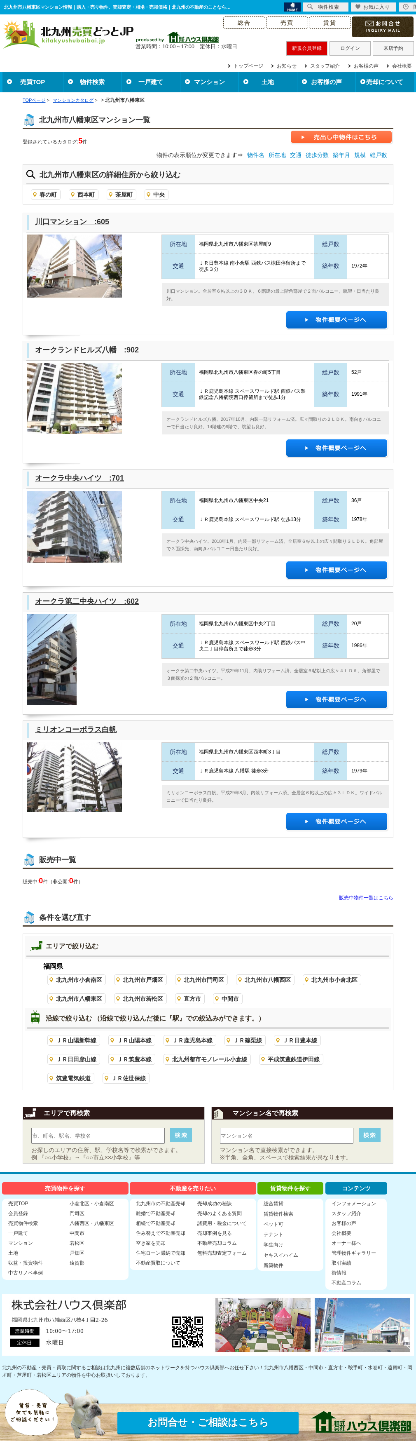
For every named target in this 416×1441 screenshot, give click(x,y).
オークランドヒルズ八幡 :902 (87, 350)
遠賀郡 (77, 1263)
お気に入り (372, 7)
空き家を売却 (151, 1243)
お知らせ (287, 66)
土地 (268, 81)
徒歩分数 (317, 155)
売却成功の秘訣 (214, 1203)
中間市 (230, 998)
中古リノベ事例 (25, 1273)
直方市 (192, 998)
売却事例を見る (214, 1233)
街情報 (339, 1273)
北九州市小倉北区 (334, 979)
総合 (244, 22)
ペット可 (273, 1224)
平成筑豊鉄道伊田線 (294, 1059)
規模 (360, 155)
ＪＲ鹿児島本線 (192, 1040)
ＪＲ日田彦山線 (76, 1059)
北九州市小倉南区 (79, 979)
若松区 (77, 1243)
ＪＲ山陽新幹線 (76, 1040)
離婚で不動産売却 (155, 1213)
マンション (209, 81)
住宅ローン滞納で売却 (160, 1253)
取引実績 (341, 1263)
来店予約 (393, 48)
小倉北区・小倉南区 (92, 1203)
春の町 (48, 194)
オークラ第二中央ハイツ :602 (87, 601)
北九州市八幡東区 (79, 998)
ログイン (350, 48)
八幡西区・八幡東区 (92, 1223)
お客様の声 (366, 66)
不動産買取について (158, 1263)
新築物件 (273, 1265)
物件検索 (92, 81)
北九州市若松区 (143, 998)
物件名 (255, 155)
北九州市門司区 (204, 979)
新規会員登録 (307, 48)
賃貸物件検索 (278, 1214)
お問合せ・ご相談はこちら (208, 1422)
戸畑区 (77, 1253)
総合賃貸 (273, 1203)
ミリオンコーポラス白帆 (76, 729)
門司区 (77, 1213)
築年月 (341, 155)
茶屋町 (124, 194)
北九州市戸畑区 (143, 979)
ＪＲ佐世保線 (128, 1078)
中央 (159, 194)
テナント (273, 1234)
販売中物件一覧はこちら (366, 898)
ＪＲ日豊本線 (300, 1040)
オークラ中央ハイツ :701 (79, 478)
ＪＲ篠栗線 (247, 1040)
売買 (287, 22)
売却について (384, 81)
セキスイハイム (281, 1255)
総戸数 (378, 155)
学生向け (273, 1245)
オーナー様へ (346, 1243)
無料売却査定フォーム (222, 1253)
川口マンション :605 (72, 222)
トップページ (248, 66)
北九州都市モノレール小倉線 (209, 1059)
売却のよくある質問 (219, 1213)
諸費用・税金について (222, 1223)
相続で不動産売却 (155, 1223)
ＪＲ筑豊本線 (134, 1059)
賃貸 (330, 22)
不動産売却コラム (217, 1243)
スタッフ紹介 (325, 66)
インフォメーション (354, 1203)
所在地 (277, 155)
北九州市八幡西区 (268, 979)
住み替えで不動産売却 (160, 1233)
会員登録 (18, 1213)
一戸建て (150, 81)
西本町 (86, 194)
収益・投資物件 (25, 1263)
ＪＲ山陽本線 (134, 1040)
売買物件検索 (23, 1223)
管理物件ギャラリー (354, 1253)
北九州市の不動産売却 (160, 1203)
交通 (295, 155)
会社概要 (402, 66)
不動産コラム (346, 1283)
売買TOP (32, 81)
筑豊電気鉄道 (73, 1078)
